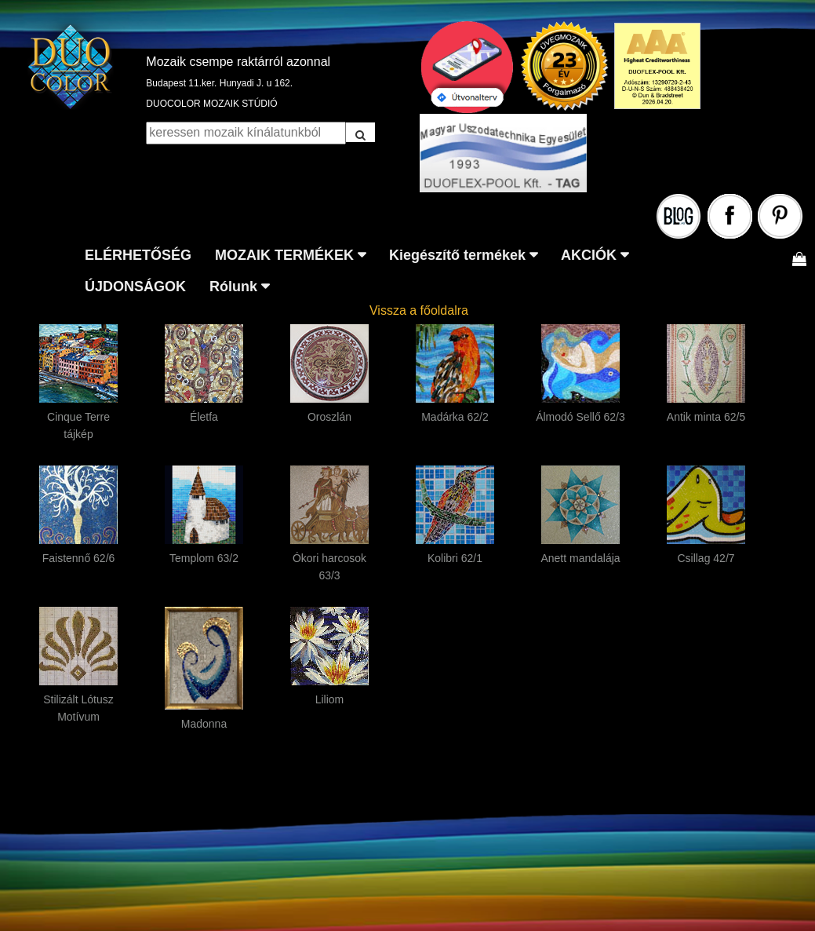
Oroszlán (329, 417)
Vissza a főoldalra (418, 310)
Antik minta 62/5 (706, 417)
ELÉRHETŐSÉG (138, 255)
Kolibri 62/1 (455, 558)
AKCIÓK (589, 255)
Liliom (329, 699)
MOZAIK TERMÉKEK (284, 255)
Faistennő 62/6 (78, 558)
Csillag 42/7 (705, 558)
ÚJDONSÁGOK (135, 286)
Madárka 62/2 (455, 417)
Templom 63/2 (203, 558)
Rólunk (233, 286)
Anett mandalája (580, 558)
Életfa (204, 417)
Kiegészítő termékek (457, 255)
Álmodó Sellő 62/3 (580, 417)
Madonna (204, 723)
